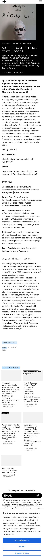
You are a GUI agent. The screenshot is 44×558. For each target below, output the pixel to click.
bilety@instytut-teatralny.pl (14, 159)
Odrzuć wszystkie (22, 553)
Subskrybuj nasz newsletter (22, 490)
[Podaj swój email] (18, 495)
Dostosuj (22, 546)
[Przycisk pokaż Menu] (40, 2)
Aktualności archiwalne (22, 43)
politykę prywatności (26, 505)
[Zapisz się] (36, 495)
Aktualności (6, 43)
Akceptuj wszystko (22, 540)
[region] (22, 533)
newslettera (6, 505)
